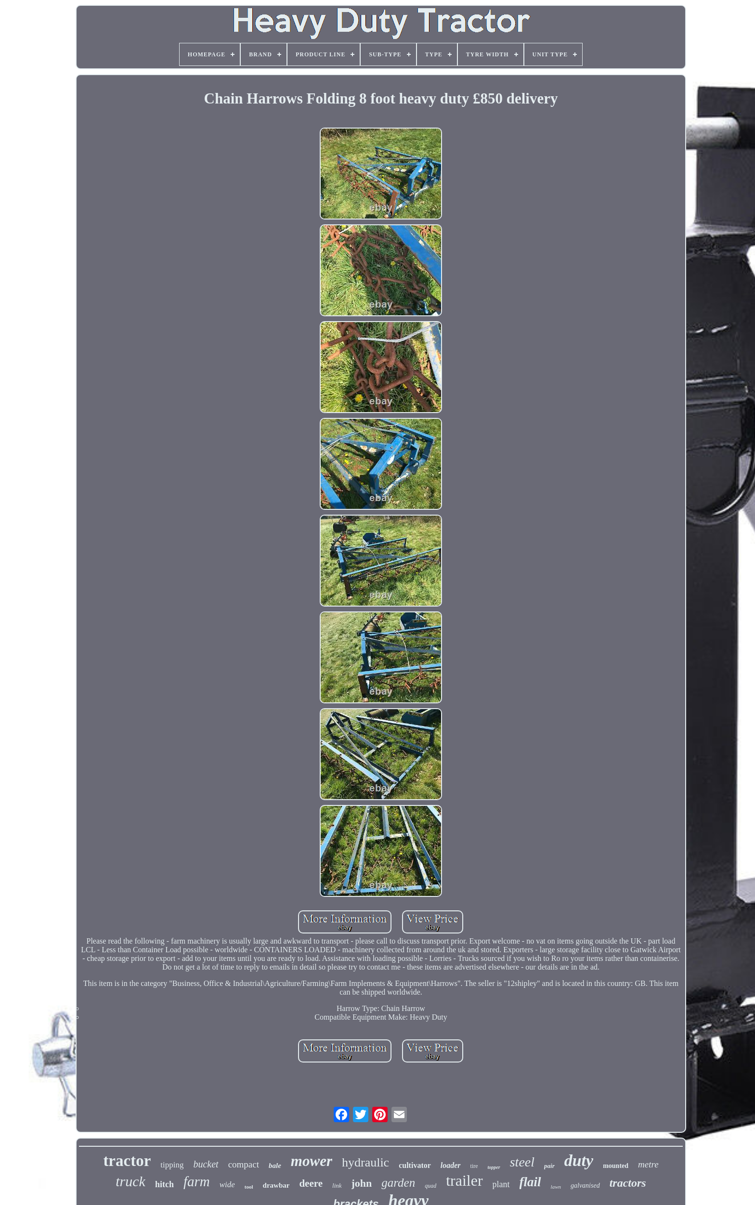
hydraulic (365, 1162)
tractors (628, 1183)
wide (227, 1184)
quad (430, 1185)
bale (275, 1165)
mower (311, 1161)
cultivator (415, 1165)
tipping (171, 1164)
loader (451, 1165)
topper (494, 1167)
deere (311, 1183)
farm (196, 1181)
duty (578, 1160)
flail (530, 1182)
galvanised (585, 1185)
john (361, 1183)
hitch (164, 1184)
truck (130, 1181)
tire (474, 1166)
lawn (556, 1187)
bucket (205, 1164)
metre (648, 1164)
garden (398, 1182)
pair (549, 1165)
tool (249, 1187)
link (337, 1185)
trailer (464, 1180)
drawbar (276, 1185)
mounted (615, 1165)
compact (243, 1164)
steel (522, 1161)
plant (501, 1184)
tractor (127, 1160)
